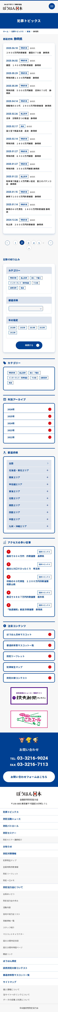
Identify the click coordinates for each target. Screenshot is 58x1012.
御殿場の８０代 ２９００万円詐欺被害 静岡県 (28, 105)
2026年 (12, 327)
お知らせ (7, 846)
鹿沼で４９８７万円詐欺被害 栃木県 (29, 594)
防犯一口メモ (9, 880)
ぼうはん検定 (9, 960)
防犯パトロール (11, 825)
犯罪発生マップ (15, 667)
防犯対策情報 (9, 853)
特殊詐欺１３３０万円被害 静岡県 (22, 77)
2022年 (12, 332)
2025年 (22, 327)
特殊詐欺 (24, 48)
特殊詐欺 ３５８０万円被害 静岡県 (23, 168)
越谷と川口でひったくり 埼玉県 (29, 566)
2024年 (32, 327)
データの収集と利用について (16, 999)
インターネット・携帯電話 (19, 283)
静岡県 (32, 48)
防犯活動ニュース (12, 818)
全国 (11, 463)
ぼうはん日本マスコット (19, 634)
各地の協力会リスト (11, 914)
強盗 (22, 126)
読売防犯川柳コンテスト (15, 967)
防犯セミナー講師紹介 (12, 839)
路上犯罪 (24, 113)
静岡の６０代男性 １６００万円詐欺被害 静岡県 (28, 210)
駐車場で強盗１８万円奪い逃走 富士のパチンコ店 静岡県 (28, 182)
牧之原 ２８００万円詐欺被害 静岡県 (24, 224)
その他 (35, 283)
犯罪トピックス (11, 811)
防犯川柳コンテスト (17, 677)
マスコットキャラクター (13, 934)
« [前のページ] (7, 243)
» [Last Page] (29, 248)
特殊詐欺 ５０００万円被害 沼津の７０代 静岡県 (28, 92)
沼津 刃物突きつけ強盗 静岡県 (21, 118)
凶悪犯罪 (13, 288)
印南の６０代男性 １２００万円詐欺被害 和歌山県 (29, 580)
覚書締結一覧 (9, 920)
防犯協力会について (13, 887)
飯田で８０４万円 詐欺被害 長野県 (29, 554)
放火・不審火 (36, 278)
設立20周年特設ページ (12, 947)
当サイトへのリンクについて (16, 994)
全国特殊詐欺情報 (10, 867)
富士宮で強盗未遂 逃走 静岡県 (21, 130)
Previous (6, 719)
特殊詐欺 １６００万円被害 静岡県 (23, 143)
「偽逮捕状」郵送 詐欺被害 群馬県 (29, 607)
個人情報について (11, 989)
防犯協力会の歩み (10, 900)
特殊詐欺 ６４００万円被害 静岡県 (23, 155)
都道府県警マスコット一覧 (20, 645)
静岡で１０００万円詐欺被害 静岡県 (23, 196)
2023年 (42, 327)
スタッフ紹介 (9, 927)
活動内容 (7, 907)
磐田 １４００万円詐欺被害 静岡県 (23, 65)
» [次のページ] (50, 243)
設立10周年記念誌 (11, 940)
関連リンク (8, 954)
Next (51, 719)
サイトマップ (9, 981)
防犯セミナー (9, 832)
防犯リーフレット (16, 656)
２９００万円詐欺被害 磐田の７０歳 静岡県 (27, 52)
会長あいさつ (9, 894)
